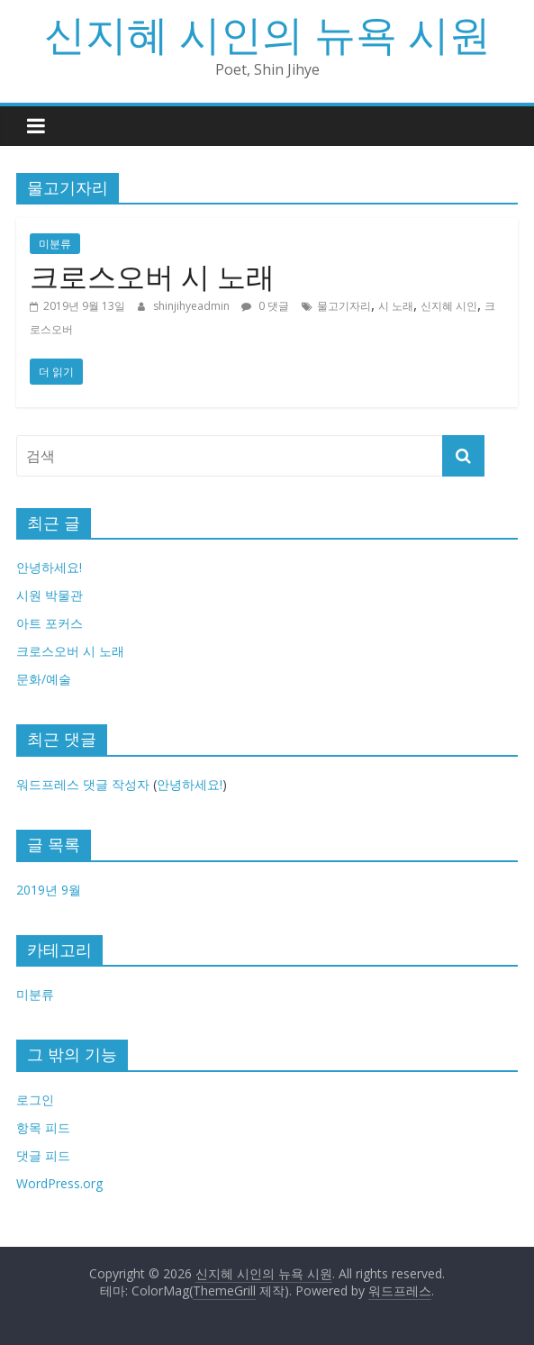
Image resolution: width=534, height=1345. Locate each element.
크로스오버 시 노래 (152, 276)
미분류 (55, 243)
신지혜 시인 (449, 306)
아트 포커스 (49, 623)
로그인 (35, 1099)
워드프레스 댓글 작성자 (82, 784)
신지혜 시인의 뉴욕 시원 (267, 33)
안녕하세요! (49, 567)
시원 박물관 (49, 595)
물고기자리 (344, 306)
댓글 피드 (43, 1155)
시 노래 (395, 306)
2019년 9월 (48, 889)
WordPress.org (59, 1183)
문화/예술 (43, 678)
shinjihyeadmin (192, 306)
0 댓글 (265, 306)
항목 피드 (43, 1127)
